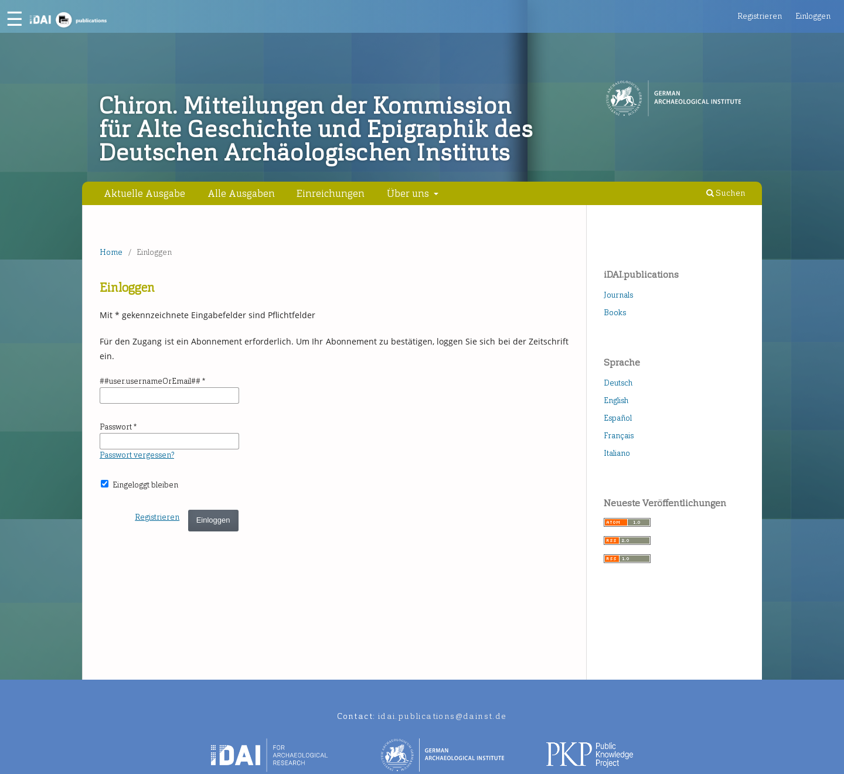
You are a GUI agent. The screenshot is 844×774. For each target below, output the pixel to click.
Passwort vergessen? (137, 455)
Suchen (726, 193)
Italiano (617, 453)
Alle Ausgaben (241, 193)
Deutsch (618, 383)
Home (111, 252)
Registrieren (759, 16)
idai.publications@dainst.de (442, 716)
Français (619, 436)
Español (618, 418)
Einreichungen (331, 193)
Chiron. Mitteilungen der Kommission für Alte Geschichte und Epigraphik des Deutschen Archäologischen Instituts (316, 129)
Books (615, 313)
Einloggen (813, 16)
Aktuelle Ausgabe (144, 193)
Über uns (409, 193)
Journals (618, 295)
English (616, 400)
